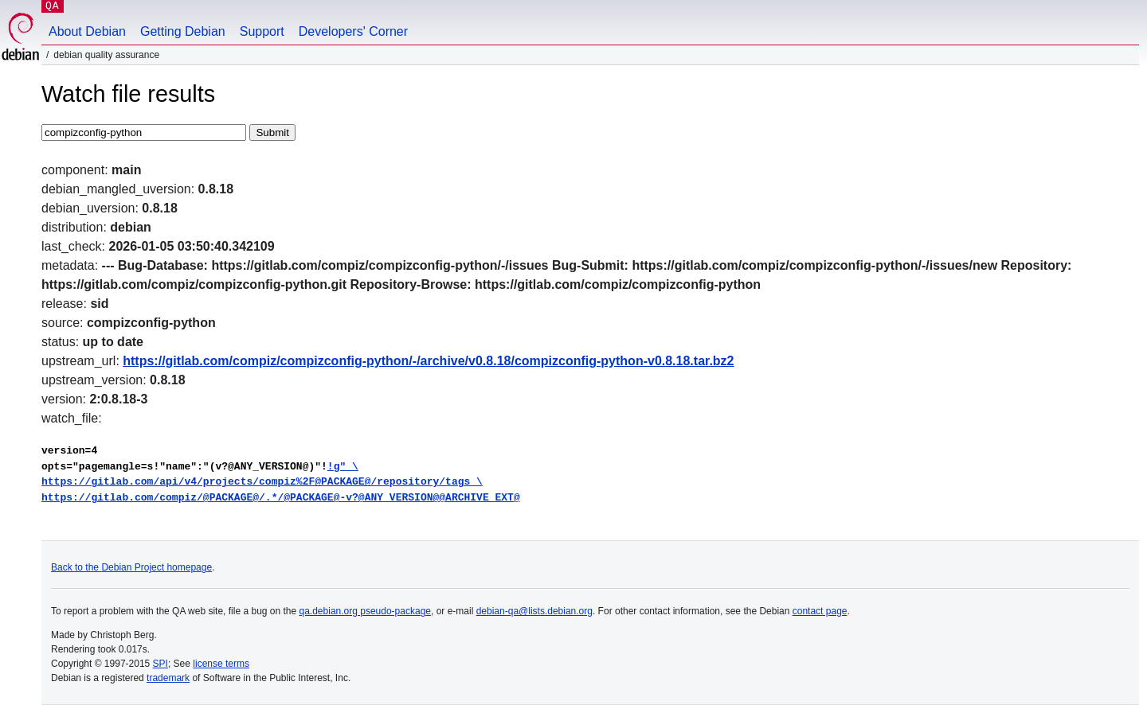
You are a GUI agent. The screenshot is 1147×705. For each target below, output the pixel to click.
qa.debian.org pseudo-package (365, 611)
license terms (221, 663)
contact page (820, 611)
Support (262, 31)
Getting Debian (182, 31)
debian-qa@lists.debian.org (534, 611)
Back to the (76, 567)
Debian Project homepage (156, 567)
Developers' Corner (353, 31)
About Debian (87, 31)
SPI (160, 663)
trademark (168, 678)
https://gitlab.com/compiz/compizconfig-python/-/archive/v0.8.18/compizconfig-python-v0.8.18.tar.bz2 (428, 361)
